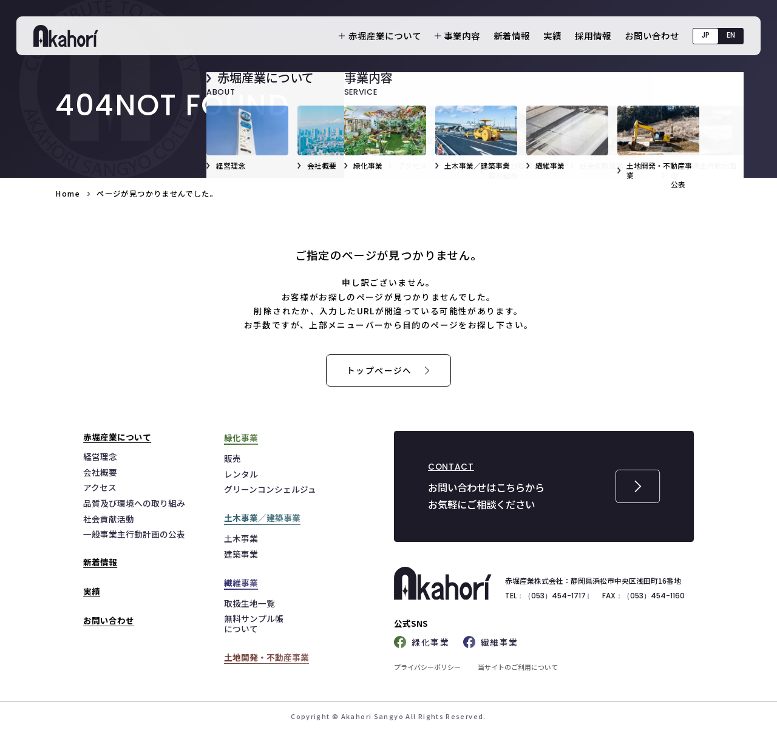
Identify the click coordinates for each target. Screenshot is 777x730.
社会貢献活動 (108, 519)
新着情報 (512, 35)
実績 (552, 35)
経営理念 (100, 456)
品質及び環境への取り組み (134, 503)
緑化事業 (421, 642)
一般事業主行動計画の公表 (134, 534)
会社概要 (100, 472)
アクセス (100, 487)
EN (731, 35)
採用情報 (593, 35)
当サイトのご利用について (518, 667)
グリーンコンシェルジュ (270, 489)
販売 (232, 458)
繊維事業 (490, 642)
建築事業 (241, 554)
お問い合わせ (652, 35)
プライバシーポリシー (427, 667)
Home (67, 193)
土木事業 (241, 538)
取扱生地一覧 (249, 603)
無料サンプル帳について (253, 623)
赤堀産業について (384, 36)
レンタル (241, 474)
